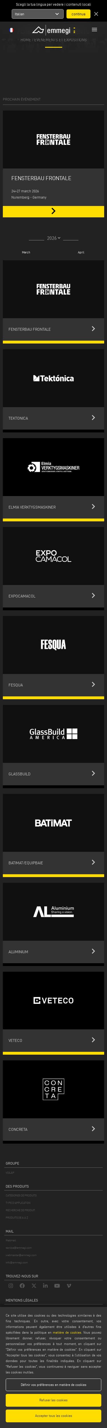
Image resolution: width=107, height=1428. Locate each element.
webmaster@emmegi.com (21, 1255)
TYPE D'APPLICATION (18, 1202)
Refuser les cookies (53, 1400)
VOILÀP (10, 1172)
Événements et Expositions (60, 40)
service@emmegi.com (19, 1247)
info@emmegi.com (17, 1262)
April (81, 252)
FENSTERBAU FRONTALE (41, 178)
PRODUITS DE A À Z (17, 1217)
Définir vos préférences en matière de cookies (53, 1385)
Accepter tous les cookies (53, 1415)
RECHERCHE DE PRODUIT (20, 1210)
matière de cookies (67, 1332)
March (26, 252)
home (26, 40)
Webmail (11, 1240)
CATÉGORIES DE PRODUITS (21, 1195)
